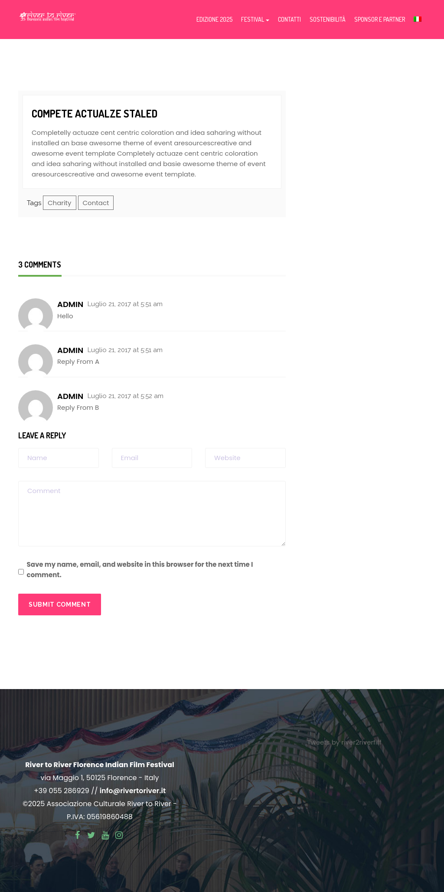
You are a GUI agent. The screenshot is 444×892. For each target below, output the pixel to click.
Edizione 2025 (214, 19)
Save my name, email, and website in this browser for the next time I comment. (140, 569)
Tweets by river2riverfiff (344, 742)
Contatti (289, 19)
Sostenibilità (328, 19)
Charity (60, 202)
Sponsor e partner (379, 19)
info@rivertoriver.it (133, 791)
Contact (96, 202)
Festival (255, 19)
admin (70, 304)
